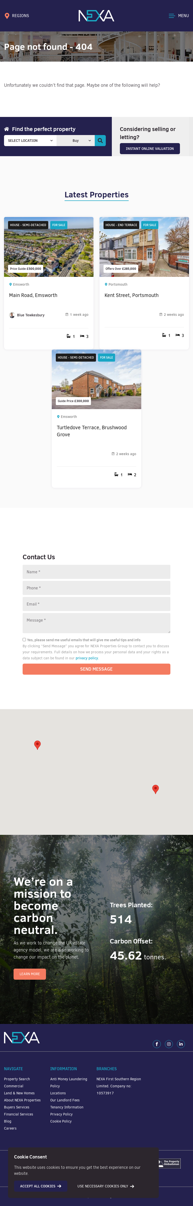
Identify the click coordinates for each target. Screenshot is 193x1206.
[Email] (97, 604)
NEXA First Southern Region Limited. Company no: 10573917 (118, 1086)
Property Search (17, 1079)
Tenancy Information (66, 1107)
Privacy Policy (61, 1114)
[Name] (97, 572)
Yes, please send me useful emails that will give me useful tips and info (81, 639)
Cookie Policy (61, 1121)
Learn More (30, 974)
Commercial (13, 1086)
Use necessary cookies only (105, 1186)
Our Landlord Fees (65, 1100)
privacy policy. (87, 658)
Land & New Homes (19, 1093)
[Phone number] (97, 588)
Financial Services (18, 1114)
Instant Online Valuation (150, 148)
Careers (10, 1128)
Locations (58, 1093)
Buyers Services (16, 1107)
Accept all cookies (40, 1186)
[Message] (97, 623)
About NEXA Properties (22, 1100)
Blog (7, 1121)
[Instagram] (169, 1044)
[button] (155, 789)
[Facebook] (157, 1044)
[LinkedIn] (181, 1044)
